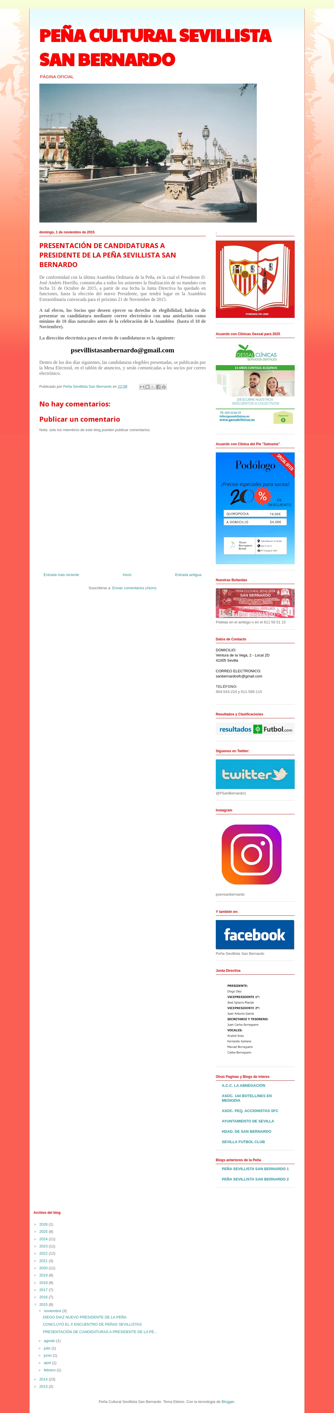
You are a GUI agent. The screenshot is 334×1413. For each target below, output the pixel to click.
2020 (44, 1268)
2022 (44, 1253)
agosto (50, 1341)
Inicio (127, 575)
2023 (44, 1246)
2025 (44, 1231)
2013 (44, 1386)
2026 (44, 1224)
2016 (44, 1297)
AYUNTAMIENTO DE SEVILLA (248, 1121)
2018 (44, 1282)
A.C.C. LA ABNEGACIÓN (243, 1085)
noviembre (53, 1311)
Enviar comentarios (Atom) (134, 588)
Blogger (228, 1401)
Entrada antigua (188, 575)
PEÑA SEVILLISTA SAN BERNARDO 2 (255, 1179)
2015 (44, 1304)
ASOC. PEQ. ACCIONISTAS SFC (250, 1111)
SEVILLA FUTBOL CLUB (243, 1142)
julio (48, 1348)
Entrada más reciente (61, 575)
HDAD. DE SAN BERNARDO (246, 1131)
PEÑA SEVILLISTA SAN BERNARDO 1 (255, 1169)
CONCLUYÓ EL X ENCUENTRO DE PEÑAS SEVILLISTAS (92, 1324)
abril (48, 1363)
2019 (44, 1275)
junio (48, 1355)
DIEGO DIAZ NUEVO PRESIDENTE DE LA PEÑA (84, 1317)
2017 (44, 1290)
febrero (50, 1370)
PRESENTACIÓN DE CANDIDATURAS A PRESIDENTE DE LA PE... (100, 1332)
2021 (44, 1261)
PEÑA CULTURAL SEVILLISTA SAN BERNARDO (155, 47)
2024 (44, 1239)
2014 (44, 1379)
